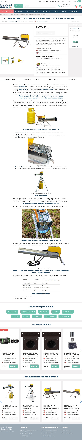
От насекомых (46, 11)
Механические (44, 311)
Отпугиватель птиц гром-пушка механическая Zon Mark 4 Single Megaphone (71, 407)
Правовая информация (47, 435)
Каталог (19, 6)
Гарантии (45, 1)
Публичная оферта (46, 433)
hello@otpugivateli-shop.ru (28, 430)
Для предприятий (7, 11)
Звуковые (55, 311)
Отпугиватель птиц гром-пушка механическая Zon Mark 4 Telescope (50, 407)
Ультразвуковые (74, 11)
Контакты (68, 1)
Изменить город (75, 46)
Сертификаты (72, 79)
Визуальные (36, 316)
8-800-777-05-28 (65, 6)
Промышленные (12, 311)
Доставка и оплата (66, 430)
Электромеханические (28, 311)
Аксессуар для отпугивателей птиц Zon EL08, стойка (9, 407)
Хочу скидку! (75, 28)
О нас (39, 1)
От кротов (36, 11)
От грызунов (18, 11)
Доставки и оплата (54, 1)
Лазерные (15, 316)
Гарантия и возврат (67, 433)
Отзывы (77, 1)
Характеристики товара (31, 79)
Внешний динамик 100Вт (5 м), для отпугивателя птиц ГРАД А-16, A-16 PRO (51, 355)
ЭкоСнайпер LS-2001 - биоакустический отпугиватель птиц (8, 355)
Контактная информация (48, 432)
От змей (28, 11)
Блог (63, 1)
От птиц (56, 11)
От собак (63, 11)
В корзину (13, 366)
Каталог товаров (66, 432)
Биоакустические (50, 316)
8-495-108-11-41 (65, 5)
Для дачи (25, 316)
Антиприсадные (68, 311)
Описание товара (9, 79)
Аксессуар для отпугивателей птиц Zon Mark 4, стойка (30, 407)
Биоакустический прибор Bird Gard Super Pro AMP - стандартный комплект (71, 355)
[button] (81, 350)
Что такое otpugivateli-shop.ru (49, 430)
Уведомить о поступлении (45, 33)
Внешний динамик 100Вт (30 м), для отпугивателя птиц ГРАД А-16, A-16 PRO (30, 355)
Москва (3, 1)
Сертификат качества (41, 21)
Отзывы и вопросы (53, 79)
